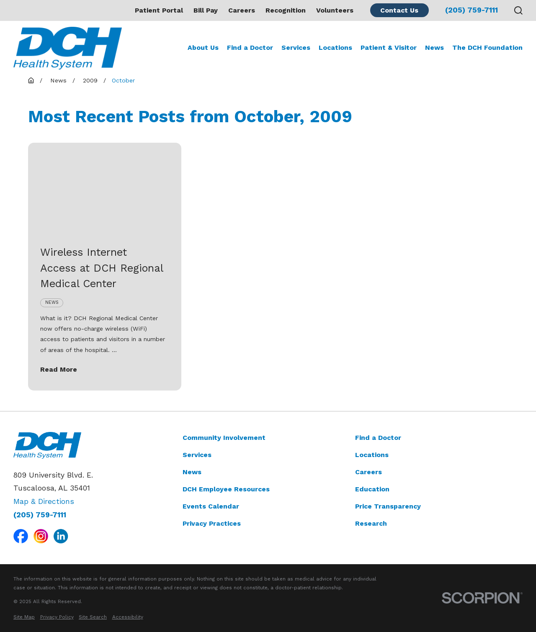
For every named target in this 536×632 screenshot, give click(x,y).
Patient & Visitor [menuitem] (389, 47)
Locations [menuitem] (335, 47)
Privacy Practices (212, 523)
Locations (372, 455)
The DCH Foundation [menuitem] (487, 47)
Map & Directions (43, 501)
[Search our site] (518, 10)
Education (372, 489)
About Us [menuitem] (203, 47)
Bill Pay (205, 10)
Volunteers (334, 10)
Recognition (285, 10)
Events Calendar (211, 506)
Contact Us (399, 10)
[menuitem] (24, 617)
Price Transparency (388, 506)
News (192, 472)
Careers (241, 10)
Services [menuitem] (295, 47)
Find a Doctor (378, 438)
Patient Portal (159, 10)
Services (197, 455)
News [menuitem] (434, 47)
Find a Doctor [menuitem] (250, 47)
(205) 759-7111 (471, 10)
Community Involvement (224, 438)
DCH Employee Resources (226, 489)
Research (371, 523)
